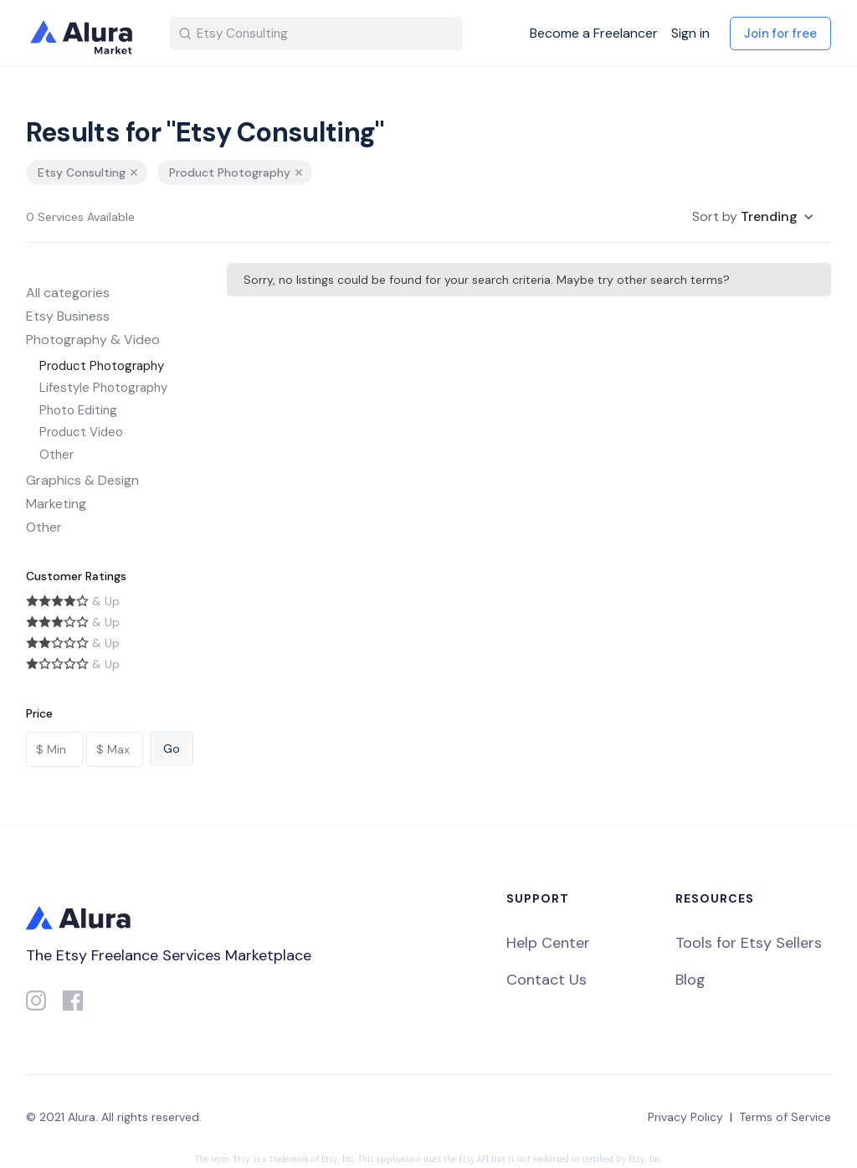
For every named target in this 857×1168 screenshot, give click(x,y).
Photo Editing (78, 410)
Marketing (56, 503)
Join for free (780, 33)
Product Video (81, 432)
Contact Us (546, 979)
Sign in (690, 33)
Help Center (548, 942)
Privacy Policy (685, 1116)
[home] (84, 33)
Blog (690, 979)
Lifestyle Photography (103, 387)
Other (56, 454)
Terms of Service (785, 1116)
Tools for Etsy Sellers (748, 942)
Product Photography (101, 366)
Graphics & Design (82, 480)
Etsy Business (68, 316)
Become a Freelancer (594, 33)
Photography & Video (93, 339)
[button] (753, 217)
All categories (68, 292)
